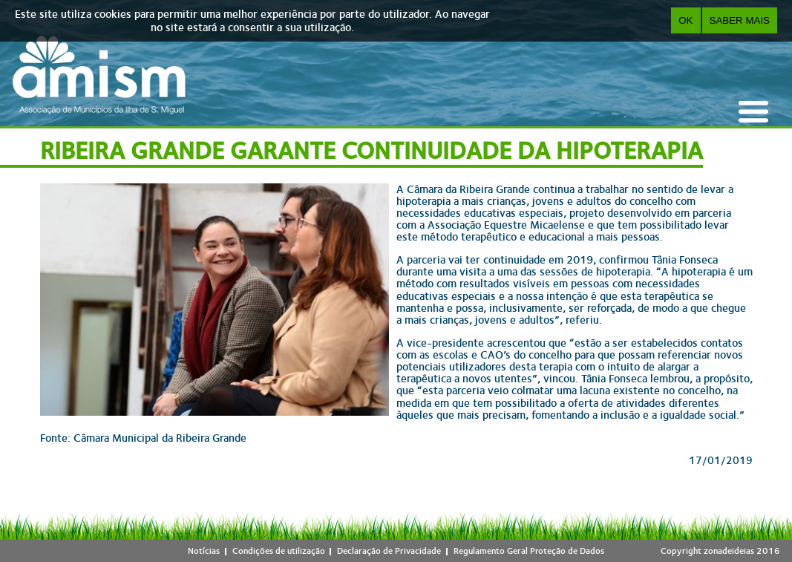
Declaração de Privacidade (389, 551)
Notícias (204, 551)
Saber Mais (740, 20)
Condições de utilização (278, 551)
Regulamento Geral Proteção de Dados (529, 551)
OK (685, 20)
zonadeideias (729, 551)
